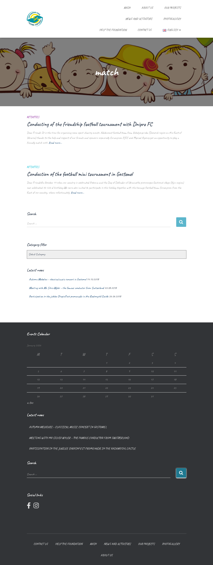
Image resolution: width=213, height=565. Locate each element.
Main (127, 8)
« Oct (30, 403)
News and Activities (138, 19)
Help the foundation (113, 30)
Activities (33, 117)
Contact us (145, 30)
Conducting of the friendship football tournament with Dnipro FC (89, 124)
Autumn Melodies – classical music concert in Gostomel (57, 279)
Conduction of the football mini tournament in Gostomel (80, 174)
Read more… (55, 143)
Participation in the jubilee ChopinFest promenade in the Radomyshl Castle (68, 296)
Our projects (172, 8)
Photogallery (172, 19)
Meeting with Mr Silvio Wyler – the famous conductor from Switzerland (66, 288)
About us (147, 8)
